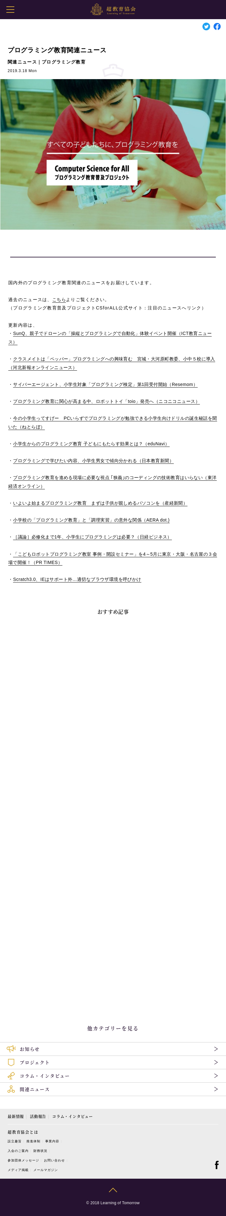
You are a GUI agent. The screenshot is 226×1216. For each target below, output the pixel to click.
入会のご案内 (18, 1151)
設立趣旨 (15, 1141)
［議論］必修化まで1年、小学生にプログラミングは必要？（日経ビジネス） (92, 536)
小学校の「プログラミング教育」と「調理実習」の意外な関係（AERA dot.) (91, 520)
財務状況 (40, 1151)
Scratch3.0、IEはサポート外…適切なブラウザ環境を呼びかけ (77, 579)
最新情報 (16, 1116)
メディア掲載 (18, 1170)
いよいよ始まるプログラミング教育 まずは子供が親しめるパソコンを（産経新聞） (100, 503)
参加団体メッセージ (23, 1160)
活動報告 (38, 1116)
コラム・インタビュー (72, 1116)
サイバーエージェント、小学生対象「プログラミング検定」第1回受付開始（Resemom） (105, 384)
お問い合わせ (54, 1160)
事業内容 (52, 1141)
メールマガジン (45, 1170)
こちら (59, 299)
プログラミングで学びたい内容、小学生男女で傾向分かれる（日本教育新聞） (93, 460)
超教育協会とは (23, 1132)
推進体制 (33, 1141)
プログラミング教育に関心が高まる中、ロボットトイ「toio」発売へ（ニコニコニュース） (106, 401)
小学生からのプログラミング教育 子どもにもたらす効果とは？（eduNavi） (91, 443)
